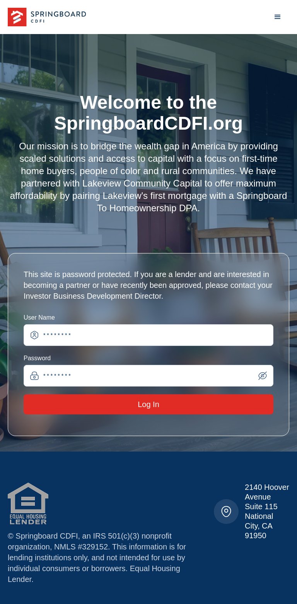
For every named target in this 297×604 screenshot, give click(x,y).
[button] (277, 17)
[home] (47, 17)
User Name (39, 317)
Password (37, 358)
